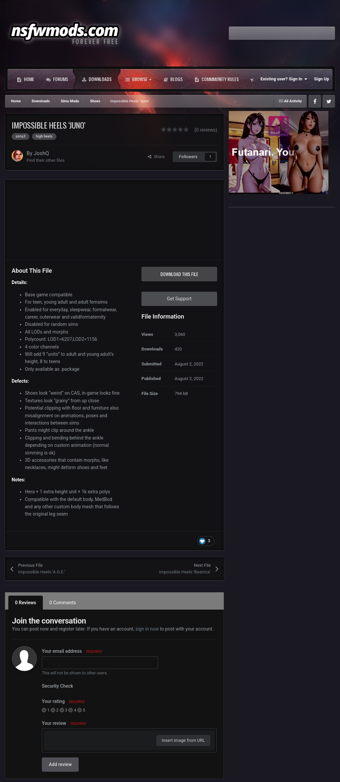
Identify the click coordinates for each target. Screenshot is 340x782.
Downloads (96, 79)
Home (25, 79)
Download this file (179, 273)
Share (156, 156)
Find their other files (46, 160)
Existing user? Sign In (284, 79)
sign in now (147, 629)
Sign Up (321, 78)
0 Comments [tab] (62, 602)
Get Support (179, 298)
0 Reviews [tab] (25, 602)
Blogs (173, 79)
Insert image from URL (183, 740)
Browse (138, 79)
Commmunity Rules (217, 79)
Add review (60, 764)
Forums (57, 79)
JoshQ (41, 153)
